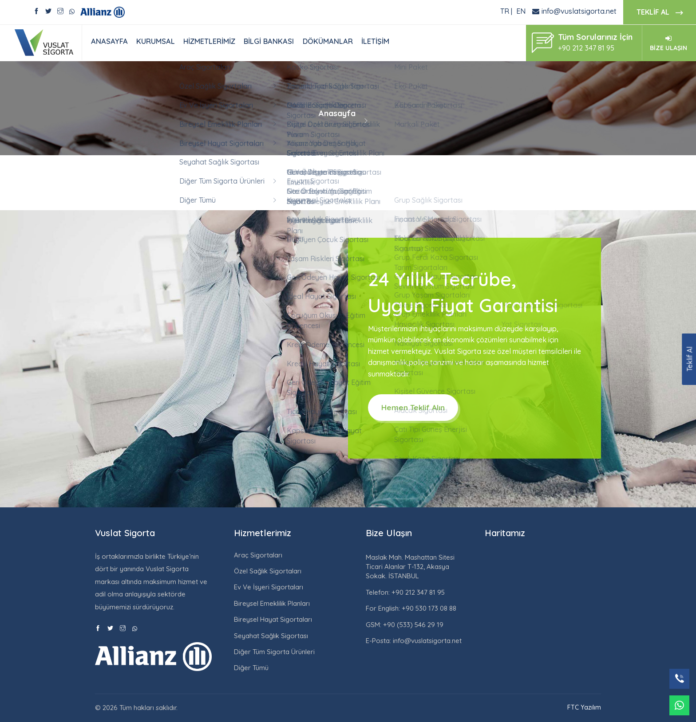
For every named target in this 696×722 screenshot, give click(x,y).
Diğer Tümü (251, 667)
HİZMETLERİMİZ (209, 41)
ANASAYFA (109, 41)
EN (521, 11)
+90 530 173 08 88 (428, 608)
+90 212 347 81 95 (417, 592)
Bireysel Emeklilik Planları (272, 603)
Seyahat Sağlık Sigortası (271, 636)
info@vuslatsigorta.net (579, 11)
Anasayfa (337, 113)
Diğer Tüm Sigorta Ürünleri (274, 651)
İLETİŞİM (375, 41)
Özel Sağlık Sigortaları (267, 571)
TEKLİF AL (660, 13)
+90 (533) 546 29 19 (412, 624)
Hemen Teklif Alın (413, 407)
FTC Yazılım (584, 707)
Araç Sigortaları (258, 555)
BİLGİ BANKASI (269, 41)
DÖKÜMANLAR (328, 41)
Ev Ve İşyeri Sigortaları (268, 587)
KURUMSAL (155, 41)
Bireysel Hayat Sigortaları (273, 619)
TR (504, 11)
